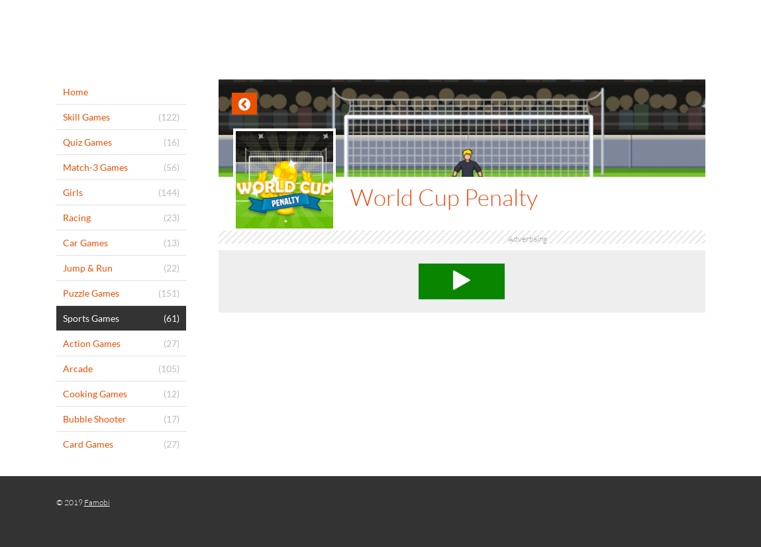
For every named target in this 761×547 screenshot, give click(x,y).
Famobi (97, 502)
